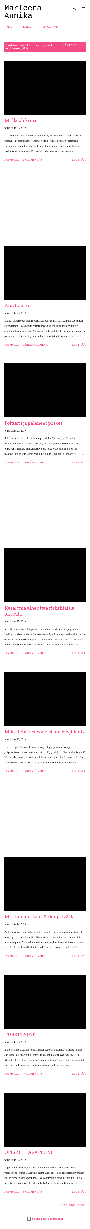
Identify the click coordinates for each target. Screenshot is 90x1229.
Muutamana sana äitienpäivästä (39, 916)
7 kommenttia (32, 1073)
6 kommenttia (32, 1191)
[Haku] (74, 6)
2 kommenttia (32, 159)
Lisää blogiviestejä (72, 1205)
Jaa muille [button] (11, 159)
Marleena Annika (23, 12)
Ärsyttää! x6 (17, 305)
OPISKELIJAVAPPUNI (28, 1152)
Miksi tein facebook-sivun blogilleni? (44, 732)
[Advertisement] (45, 204)
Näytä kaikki (73, 45)
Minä (7, 26)
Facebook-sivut (47, 26)
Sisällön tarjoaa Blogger (45, 1218)
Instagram (25, 26)
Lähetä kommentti (36, 344)
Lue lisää (79, 159)
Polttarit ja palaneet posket (33, 423)
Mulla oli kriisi (20, 120)
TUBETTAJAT (19, 1034)
